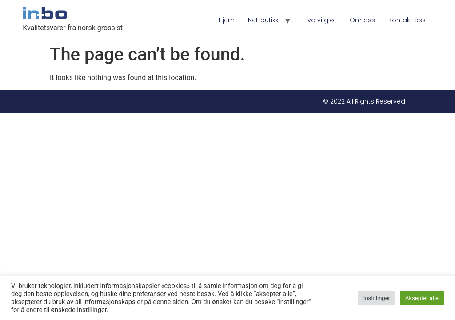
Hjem (227, 20)
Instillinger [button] (376, 298)
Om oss (362, 20)
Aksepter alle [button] (422, 298)
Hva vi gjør (319, 20)
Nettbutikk (263, 20)
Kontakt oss (407, 20)
